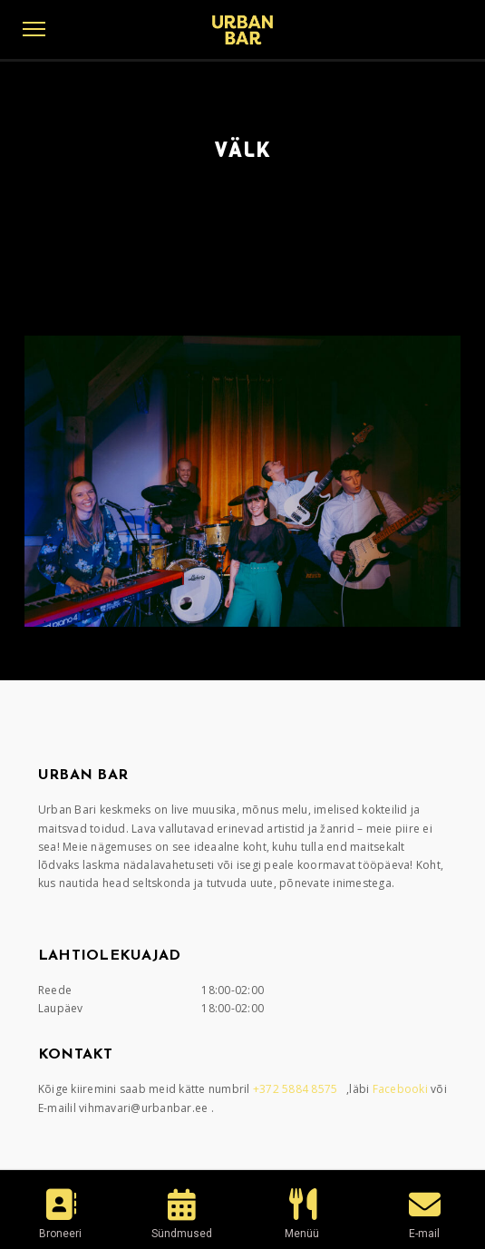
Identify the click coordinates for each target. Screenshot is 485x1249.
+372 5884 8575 (297, 1089)
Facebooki (402, 1089)
